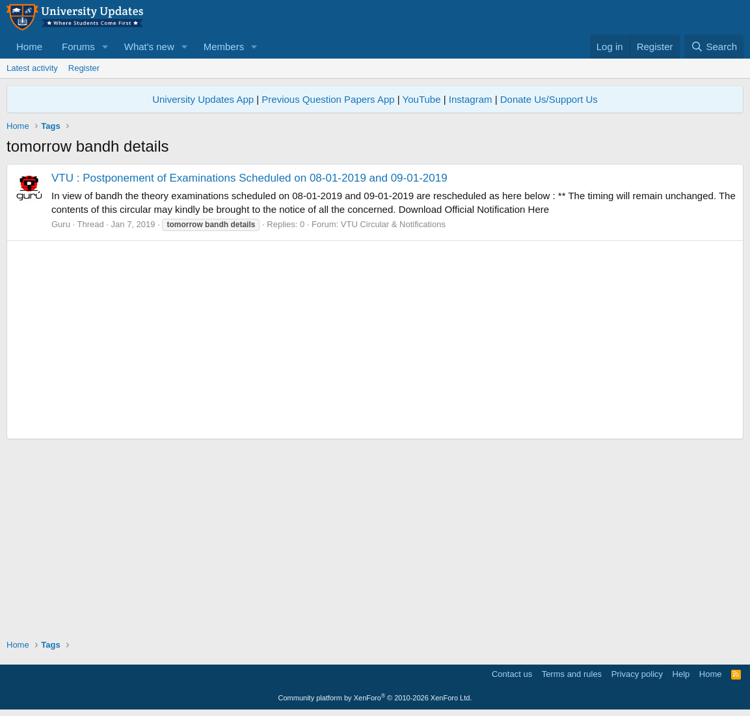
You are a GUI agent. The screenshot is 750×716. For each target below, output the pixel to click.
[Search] (713, 46)
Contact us (512, 674)
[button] (105, 46)
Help (681, 674)
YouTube (422, 99)
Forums (78, 46)
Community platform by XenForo (375, 698)
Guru (60, 224)
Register (84, 68)
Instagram (470, 99)
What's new (149, 46)
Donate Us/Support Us (549, 99)
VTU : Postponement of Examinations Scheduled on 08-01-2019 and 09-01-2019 (249, 178)
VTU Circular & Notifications (393, 224)
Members (224, 46)
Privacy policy (637, 674)
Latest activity (32, 68)
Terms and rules (572, 674)
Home (29, 46)
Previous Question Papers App (327, 99)
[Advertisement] (375, 340)
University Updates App (203, 99)
